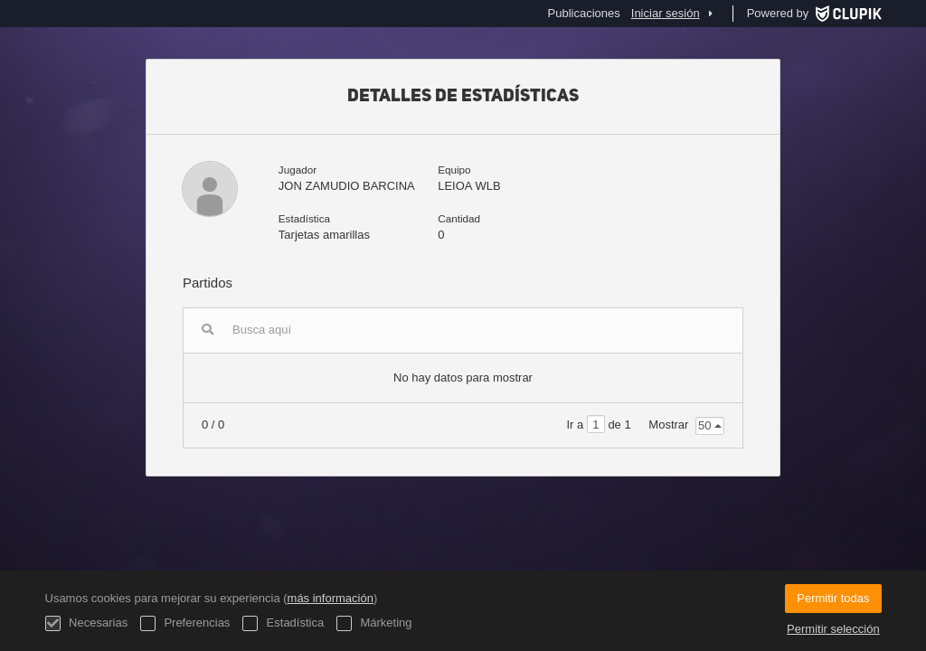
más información (330, 598)
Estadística (283, 623)
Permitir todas (833, 598)
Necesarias (86, 623)
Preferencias (185, 623)
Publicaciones (584, 13)
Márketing (374, 623)
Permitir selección (833, 629)
